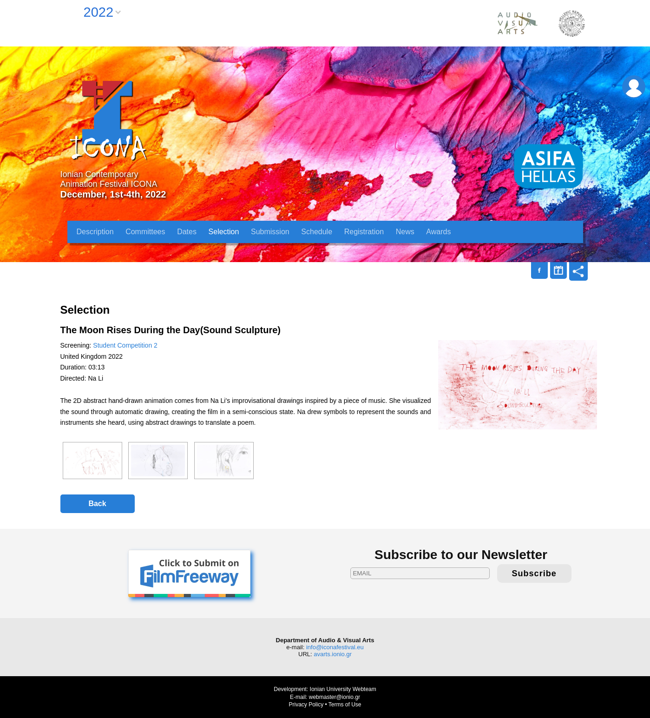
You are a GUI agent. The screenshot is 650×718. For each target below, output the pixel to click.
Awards (438, 232)
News (405, 232)
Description (95, 232)
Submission (270, 232)
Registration (364, 232)
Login (633, 87)
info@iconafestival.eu (335, 647)
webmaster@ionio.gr (334, 697)
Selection (224, 232)
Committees (145, 232)
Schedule (316, 232)
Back (97, 503)
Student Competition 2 (125, 345)
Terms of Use (344, 704)
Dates (187, 232)
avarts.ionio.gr (333, 654)
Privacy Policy (306, 704)
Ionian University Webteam (343, 689)
